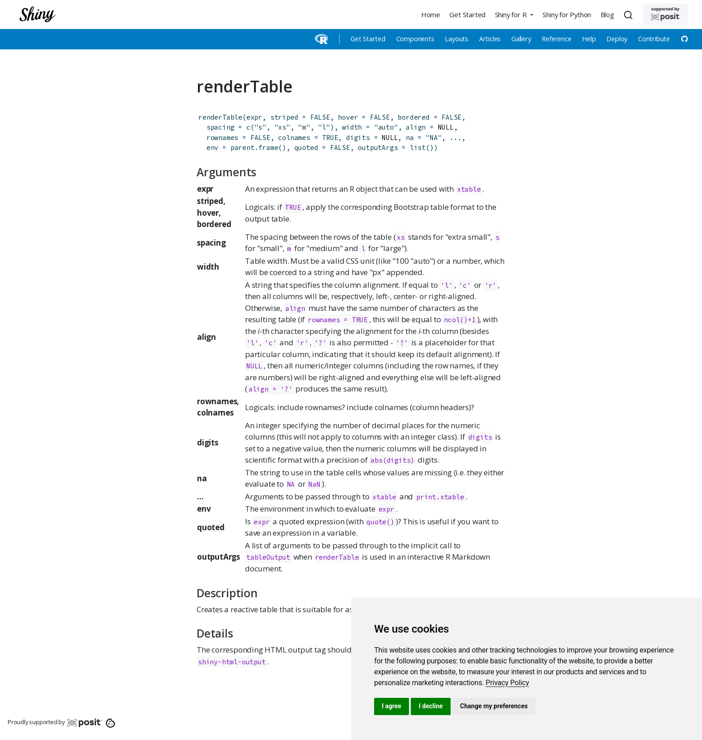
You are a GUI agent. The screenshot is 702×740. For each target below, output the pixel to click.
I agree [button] (391, 706)
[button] (514, 14)
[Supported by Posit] (665, 14)
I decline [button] (430, 706)
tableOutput (268, 557)
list (418, 147)
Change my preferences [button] (494, 706)
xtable (469, 189)
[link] (507, 682)
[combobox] (629, 14)
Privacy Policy (507, 682)
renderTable (220, 117)
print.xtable (440, 497)
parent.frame (255, 147)
